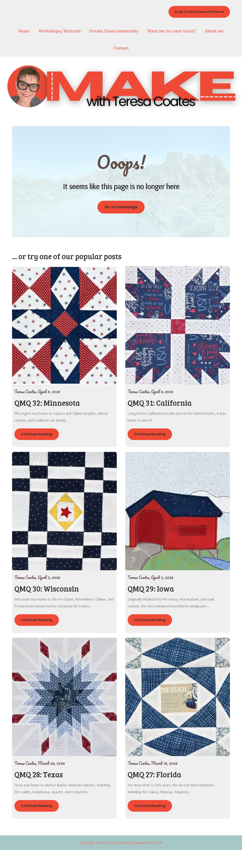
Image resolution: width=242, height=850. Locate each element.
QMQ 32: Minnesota (47, 403)
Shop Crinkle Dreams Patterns (199, 11)
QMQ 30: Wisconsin (46, 588)
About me (214, 31)
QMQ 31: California (160, 403)
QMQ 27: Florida (154, 774)
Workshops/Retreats (60, 31)
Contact (121, 48)
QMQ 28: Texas (38, 774)
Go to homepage (121, 207)
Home (24, 31)
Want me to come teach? (171, 31)
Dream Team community (114, 31)
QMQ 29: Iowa (151, 588)
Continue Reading (36, 434)
